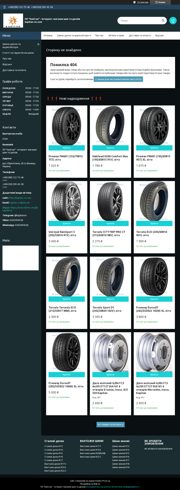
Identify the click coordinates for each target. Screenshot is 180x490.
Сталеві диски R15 (53, 453)
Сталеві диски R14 (53, 450)
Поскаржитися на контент (99, 487)
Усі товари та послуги (109, 424)
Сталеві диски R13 (53, 446)
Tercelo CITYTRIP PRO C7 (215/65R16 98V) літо (108, 233)
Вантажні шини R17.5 (90, 446)
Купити (66, 148)
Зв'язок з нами (116, 35)
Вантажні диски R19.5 (55, 467)
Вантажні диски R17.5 (55, 464)
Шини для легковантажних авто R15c (119, 79)
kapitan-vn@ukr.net (20, 202)
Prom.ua (106, 481)
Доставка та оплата (140, 35)
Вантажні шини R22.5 (90, 457)
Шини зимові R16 (120, 457)
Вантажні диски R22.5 (55, 471)
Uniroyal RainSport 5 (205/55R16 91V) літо (62, 233)
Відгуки (159, 35)
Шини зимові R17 (120, 460)
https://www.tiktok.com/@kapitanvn (20, 209)
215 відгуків (142, 2)
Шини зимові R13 (120, 446)
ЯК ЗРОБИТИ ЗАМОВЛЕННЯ (158, 449)
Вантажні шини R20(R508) (92, 453)
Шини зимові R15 (120, 453)
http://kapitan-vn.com (20, 198)
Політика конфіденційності (126, 487)
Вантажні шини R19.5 (90, 450)
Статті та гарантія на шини (18, 52)
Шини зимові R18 (120, 464)
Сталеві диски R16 (53, 457)
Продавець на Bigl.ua (90, 484)
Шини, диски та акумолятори (73, 35)
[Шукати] (163, 20)
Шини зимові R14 (120, 450)
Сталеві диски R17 (53, 460)
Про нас (99, 35)
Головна (48, 35)
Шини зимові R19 (120, 467)
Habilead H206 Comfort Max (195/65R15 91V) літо (110, 158)
